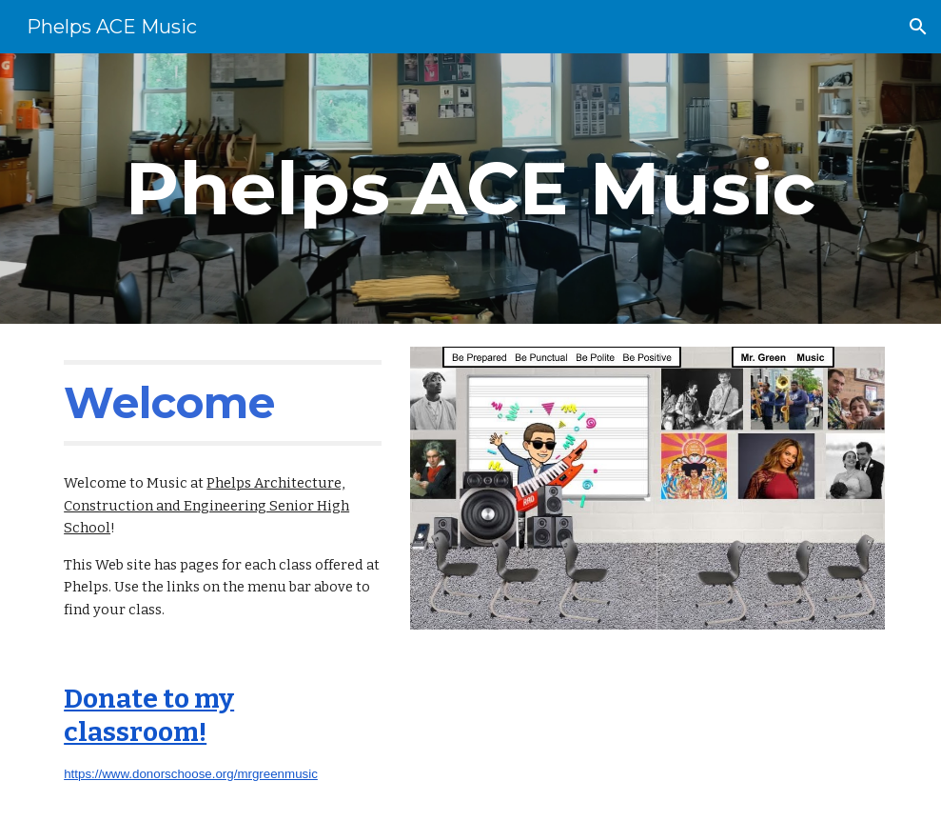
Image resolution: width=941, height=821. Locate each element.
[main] (470, 189)
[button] (918, 27)
